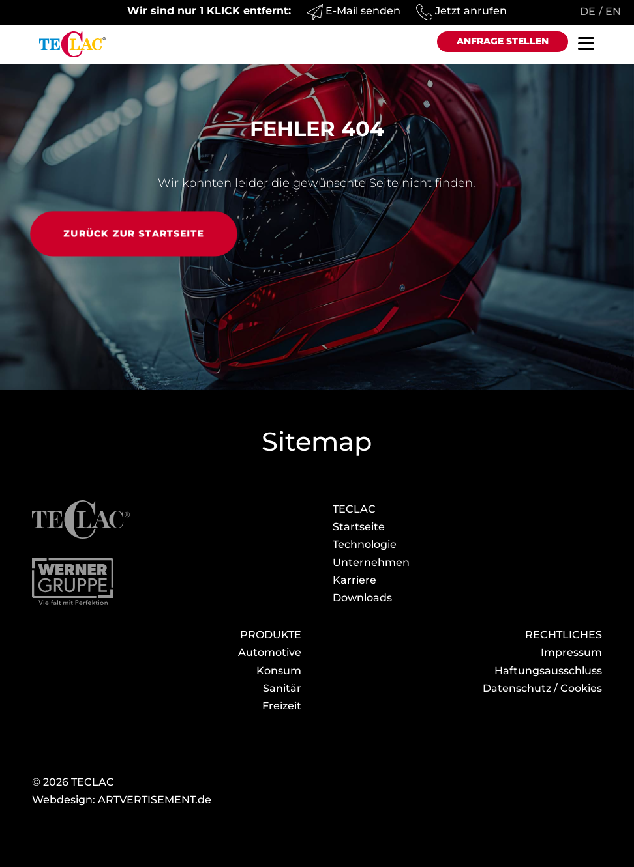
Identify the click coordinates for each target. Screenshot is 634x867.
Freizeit (281, 706)
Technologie (365, 544)
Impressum (571, 652)
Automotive (269, 652)
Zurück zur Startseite (133, 233)
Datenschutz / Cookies (542, 688)
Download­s (362, 597)
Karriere (354, 580)
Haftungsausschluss (548, 670)
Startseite (359, 526)
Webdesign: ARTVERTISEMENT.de (121, 799)
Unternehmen (371, 562)
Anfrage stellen (503, 41)
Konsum (278, 670)
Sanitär (282, 688)
